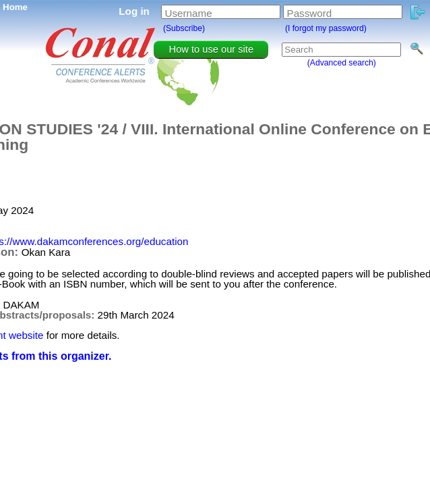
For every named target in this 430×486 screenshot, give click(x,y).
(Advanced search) (341, 63)
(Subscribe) (184, 28)
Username (188, 13)
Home (15, 7)
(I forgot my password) (326, 28)
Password (309, 13)
